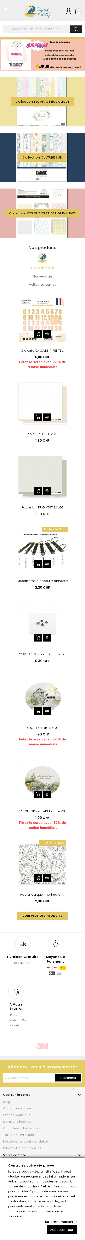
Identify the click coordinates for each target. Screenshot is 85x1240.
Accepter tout (61, 1229)
